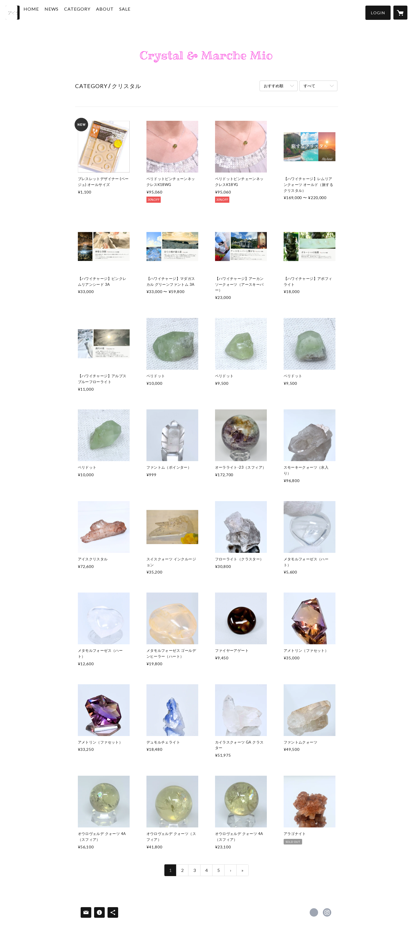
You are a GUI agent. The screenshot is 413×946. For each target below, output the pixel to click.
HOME (44, 12)
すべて (309, 85)
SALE (137, 12)
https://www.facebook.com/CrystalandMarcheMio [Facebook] (314, 912)
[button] (378, 13)
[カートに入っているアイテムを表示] (400, 13)
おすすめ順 (273, 85)
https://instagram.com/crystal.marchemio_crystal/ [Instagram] (327, 912)
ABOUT (118, 12)
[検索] (13, 13)
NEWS (64, 12)
